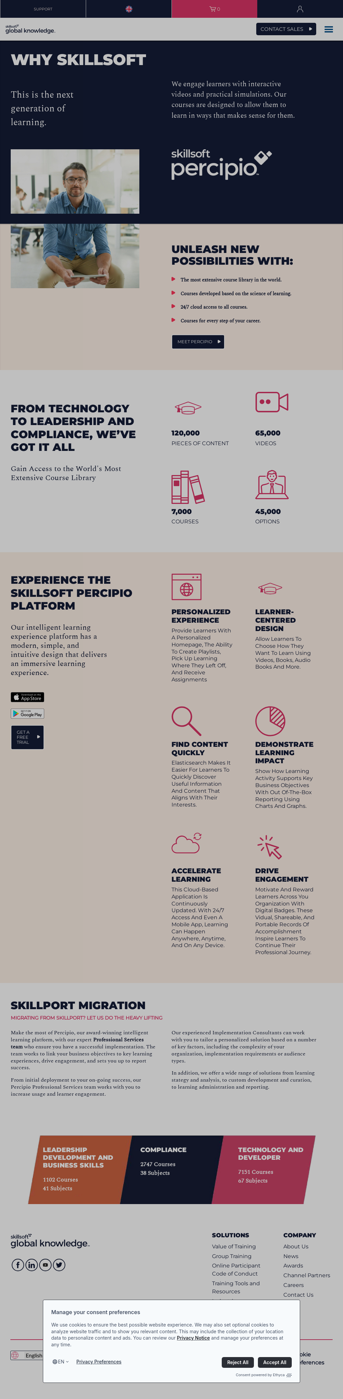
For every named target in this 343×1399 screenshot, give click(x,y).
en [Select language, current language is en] (61, 1361)
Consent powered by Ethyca (264, 1374)
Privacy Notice (193, 1338)
